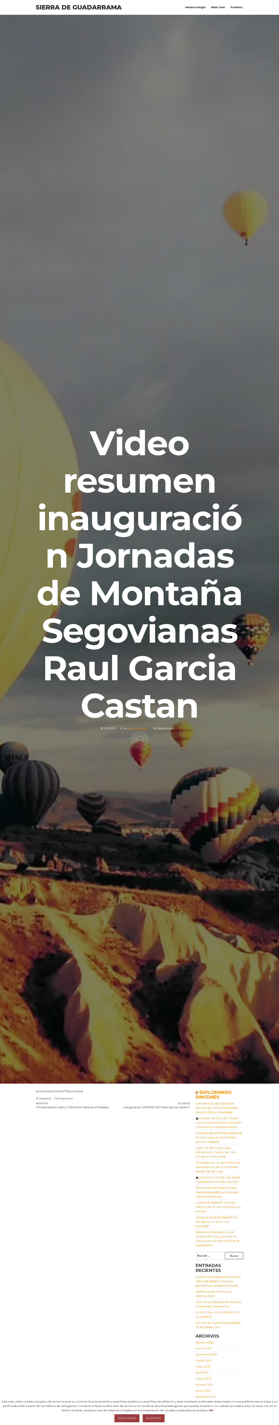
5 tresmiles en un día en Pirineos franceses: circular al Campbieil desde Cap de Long (218, 1167)
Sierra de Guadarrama (79, 7)
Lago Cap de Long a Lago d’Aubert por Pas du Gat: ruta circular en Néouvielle (216, 1152)
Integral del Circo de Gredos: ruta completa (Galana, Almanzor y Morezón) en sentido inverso (218, 1122)
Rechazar (127, 1418)
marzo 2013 (203, 1360)
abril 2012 (202, 1372)
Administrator (137, 728)
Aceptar (153, 1418)
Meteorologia (195, 7)
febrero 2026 (205, 1342)
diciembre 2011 (206, 1396)
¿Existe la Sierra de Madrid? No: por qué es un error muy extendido (217, 1222)
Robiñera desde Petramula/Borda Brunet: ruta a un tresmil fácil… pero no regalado (219, 1137)
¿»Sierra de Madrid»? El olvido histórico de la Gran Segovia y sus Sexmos (218, 1207)
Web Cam (218, 7)
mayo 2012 (203, 1366)
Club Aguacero (63, 1098)
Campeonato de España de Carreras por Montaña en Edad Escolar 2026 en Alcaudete (217, 1108)
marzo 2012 (203, 1378)
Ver (211, 1410)
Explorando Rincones (214, 1095)
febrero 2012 (204, 1384)
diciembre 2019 (206, 1354)
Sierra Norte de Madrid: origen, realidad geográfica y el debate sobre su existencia (217, 1192)
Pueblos (237, 7)
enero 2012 (203, 1390)
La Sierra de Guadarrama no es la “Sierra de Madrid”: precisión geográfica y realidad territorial (218, 1281)
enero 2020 (204, 1348)
